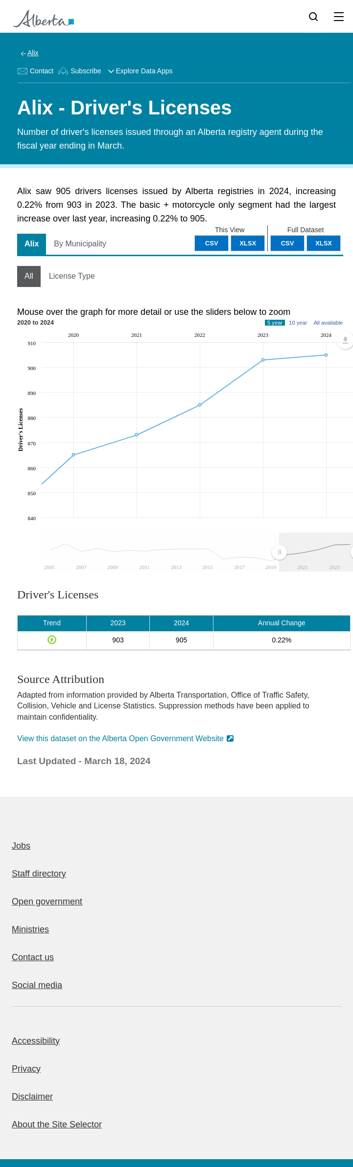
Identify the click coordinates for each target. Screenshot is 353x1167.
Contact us (33, 957)
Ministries (30, 929)
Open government (47, 901)
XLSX (323, 243)
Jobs (21, 846)
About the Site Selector (57, 1124)
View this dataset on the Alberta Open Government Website (120, 738)
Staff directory (39, 874)
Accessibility (36, 1041)
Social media (37, 985)
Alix (33, 53)
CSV (287, 243)
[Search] (313, 16)
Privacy (26, 1069)
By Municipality (80, 244)
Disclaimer (32, 1096)
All (28, 276)
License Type (72, 276)
